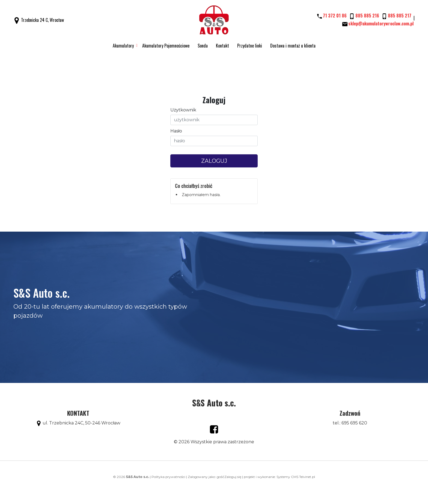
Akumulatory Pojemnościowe (165, 45)
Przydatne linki (249, 45)
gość (220, 477)
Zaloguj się (232, 477)
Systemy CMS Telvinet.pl (296, 477)
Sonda (203, 45)
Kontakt (222, 45)
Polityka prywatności (168, 477)
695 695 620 (354, 423)
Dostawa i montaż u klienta (293, 45)
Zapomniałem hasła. (201, 194)
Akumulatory (123, 45)
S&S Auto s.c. (214, 403)
